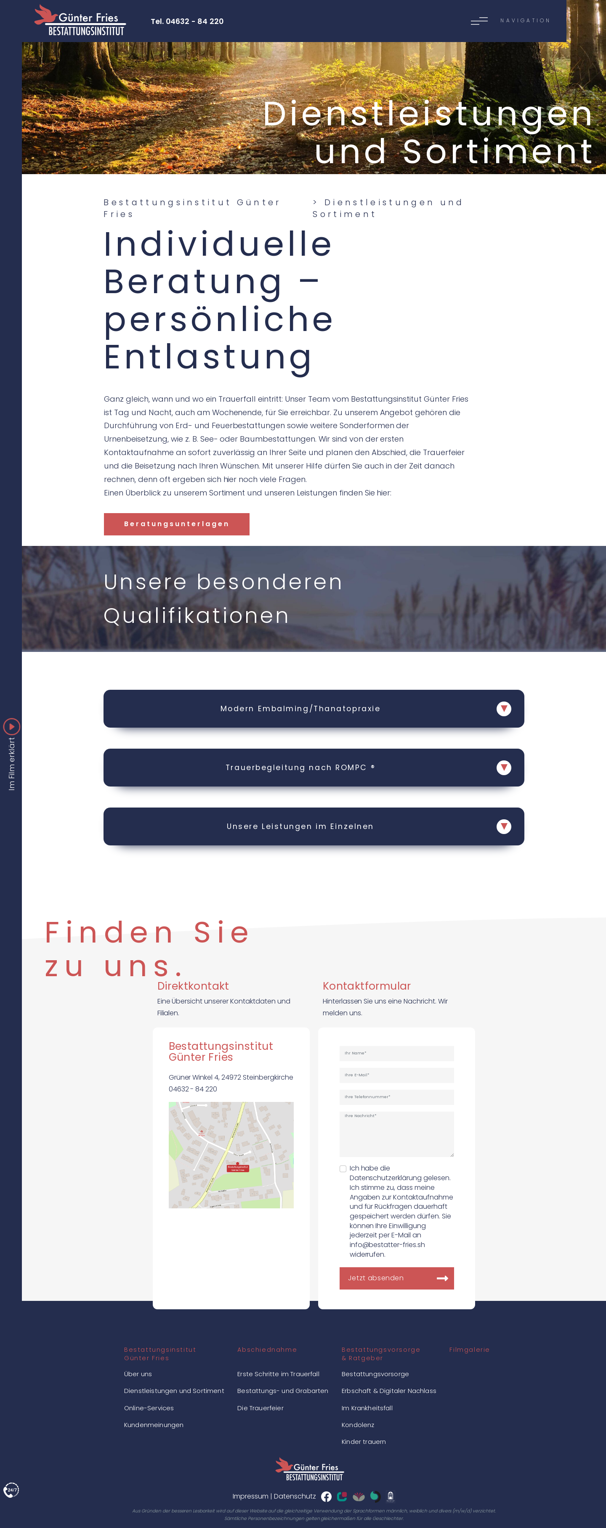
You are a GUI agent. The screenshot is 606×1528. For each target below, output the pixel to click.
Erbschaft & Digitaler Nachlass (389, 1390)
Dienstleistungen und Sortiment (174, 1390)
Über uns (138, 1373)
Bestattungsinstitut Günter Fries (192, 208)
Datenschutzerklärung (386, 1178)
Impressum (250, 1496)
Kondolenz (358, 1424)
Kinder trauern (364, 1441)
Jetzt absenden (376, 1278)
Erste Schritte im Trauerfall (278, 1373)
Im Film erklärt (12, 761)
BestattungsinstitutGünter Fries (160, 1353)
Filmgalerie (469, 1349)
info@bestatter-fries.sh (387, 1245)
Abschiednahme (267, 1349)
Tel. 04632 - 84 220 (187, 21)
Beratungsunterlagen (177, 524)
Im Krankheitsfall (367, 1408)
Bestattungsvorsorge (375, 1373)
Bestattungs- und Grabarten (282, 1390)
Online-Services (149, 1408)
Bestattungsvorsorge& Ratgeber (381, 1353)
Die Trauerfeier (260, 1408)
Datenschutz (295, 1496)
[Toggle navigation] (286, 21)
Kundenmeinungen (153, 1424)
